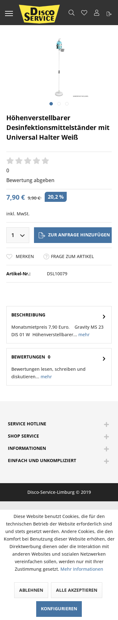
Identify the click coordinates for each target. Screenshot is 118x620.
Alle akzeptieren (76, 590)
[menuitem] (9, 12)
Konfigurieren (59, 609)
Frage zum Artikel (68, 256)
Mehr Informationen (81, 569)
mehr (83, 334)
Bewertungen (28, 357)
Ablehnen (31, 590)
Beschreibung (28, 315)
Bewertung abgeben (30, 180)
